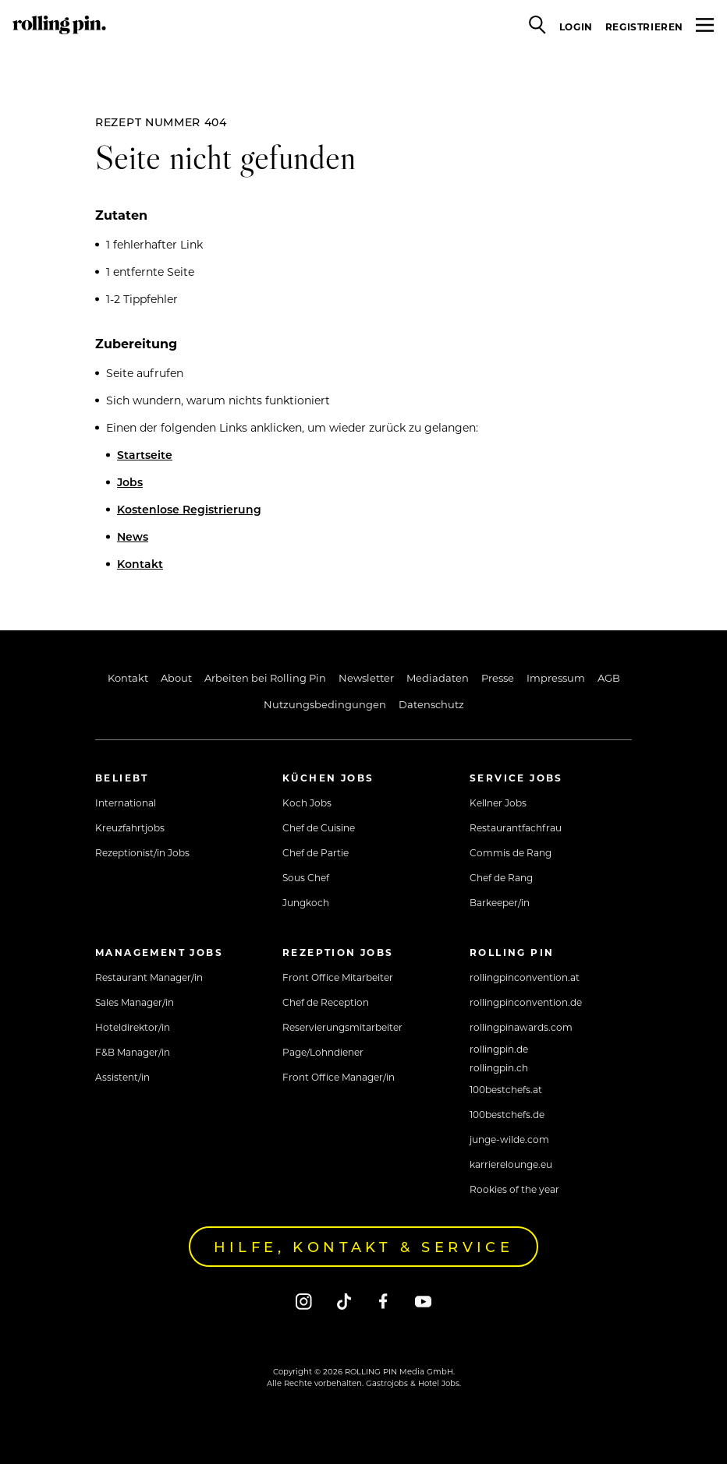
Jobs (130, 481)
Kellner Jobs (498, 802)
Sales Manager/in (134, 1002)
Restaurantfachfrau (516, 827)
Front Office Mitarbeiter (337, 977)
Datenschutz (431, 704)
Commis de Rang (510, 852)
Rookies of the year (514, 1189)
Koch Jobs (307, 802)
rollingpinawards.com (521, 1027)
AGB (609, 677)
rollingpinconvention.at (525, 977)
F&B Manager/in (132, 1052)
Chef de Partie (315, 852)
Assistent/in (122, 1077)
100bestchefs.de (507, 1114)
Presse (497, 677)
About (176, 677)
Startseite (144, 454)
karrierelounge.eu (511, 1164)
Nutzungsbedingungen (325, 704)
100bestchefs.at (506, 1089)
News (132, 536)
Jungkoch (305, 902)
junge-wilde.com (509, 1139)
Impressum (556, 677)
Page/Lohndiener (323, 1052)
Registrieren (644, 26)
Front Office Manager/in (338, 1077)
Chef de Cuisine (318, 827)
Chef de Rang (501, 877)
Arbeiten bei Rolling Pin (265, 677)
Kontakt (140, 563)
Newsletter (366, 677)
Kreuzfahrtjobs (130, 827)
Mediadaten (437, 677)
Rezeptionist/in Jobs (142, 852)
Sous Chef (305, 877)
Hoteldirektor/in (132, 1027)
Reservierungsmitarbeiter (342, 1027)
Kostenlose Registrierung (189, 509)
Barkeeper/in (500, 902)
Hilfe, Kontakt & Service (364, 1246)
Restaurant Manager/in (149, 977)
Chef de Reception (325, 1002)
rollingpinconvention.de (526, 1002)
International (125, 802)
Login (576, 26)
